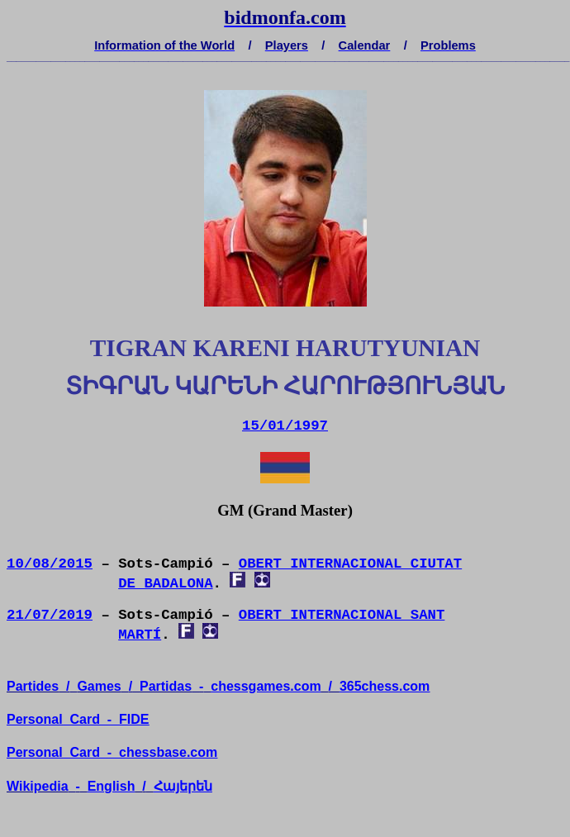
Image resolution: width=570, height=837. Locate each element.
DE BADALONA (165, 584)
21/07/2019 (50, 615)
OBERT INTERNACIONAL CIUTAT (350, 564)
